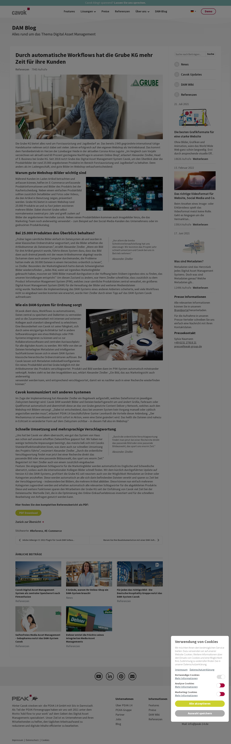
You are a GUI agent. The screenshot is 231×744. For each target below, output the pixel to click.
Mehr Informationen (186, 678)
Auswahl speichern (200, 713)
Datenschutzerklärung (202, 669)
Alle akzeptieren (199, 703)
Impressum (181, 669)
